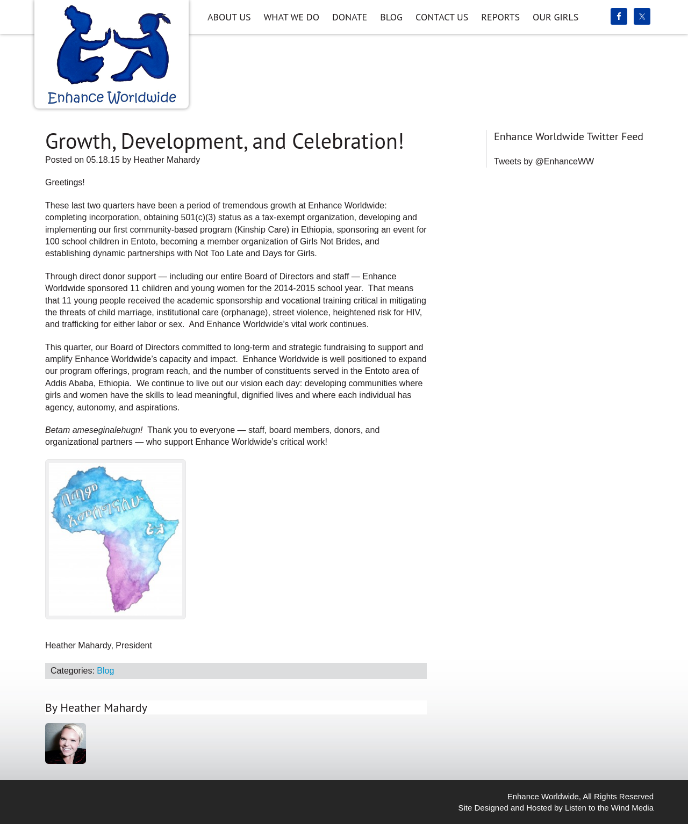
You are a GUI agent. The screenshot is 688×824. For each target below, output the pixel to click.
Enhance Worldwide (111, 52)
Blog (105, 670)
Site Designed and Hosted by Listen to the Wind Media (556, 807)
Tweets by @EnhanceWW (544, 161)
